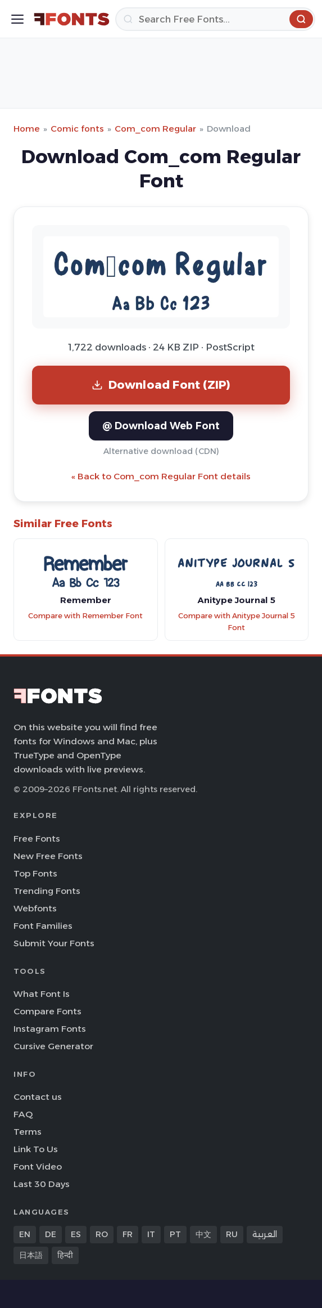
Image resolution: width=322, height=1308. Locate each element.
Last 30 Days (41, 1184)
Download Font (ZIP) (161, 384)
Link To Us (35, 1149)
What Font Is (41, 993)
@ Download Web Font (161, 425)
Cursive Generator (53, 1046)
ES (76, 1234)
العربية (264, 1234)
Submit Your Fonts (53, 943)
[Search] (215, 19)
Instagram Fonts (49, 1028)
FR (128, 1234)
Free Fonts (36, 838)
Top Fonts (35, 873)
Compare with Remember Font (85, 616)
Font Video (37, 1166)
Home (26, 128)
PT (175, 1234)
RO (102, 1234)
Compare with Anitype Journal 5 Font (236, 622)
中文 (203, 1234)
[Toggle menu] (17, 19)
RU (232, 1234)
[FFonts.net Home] (72, 19)
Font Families (42, 925)
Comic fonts (77, 128)
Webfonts (35, 908)
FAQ (23, 1114)
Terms (27, 1131)
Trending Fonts (46, 891)
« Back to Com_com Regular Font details (161, 476)
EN (24, 1234)
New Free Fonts (48, 856)
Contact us (37, 1096)
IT (151, 1234)
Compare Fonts (47, 1011)
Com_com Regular (155, 128)
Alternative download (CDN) (161, 451)
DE (50, 1234)
